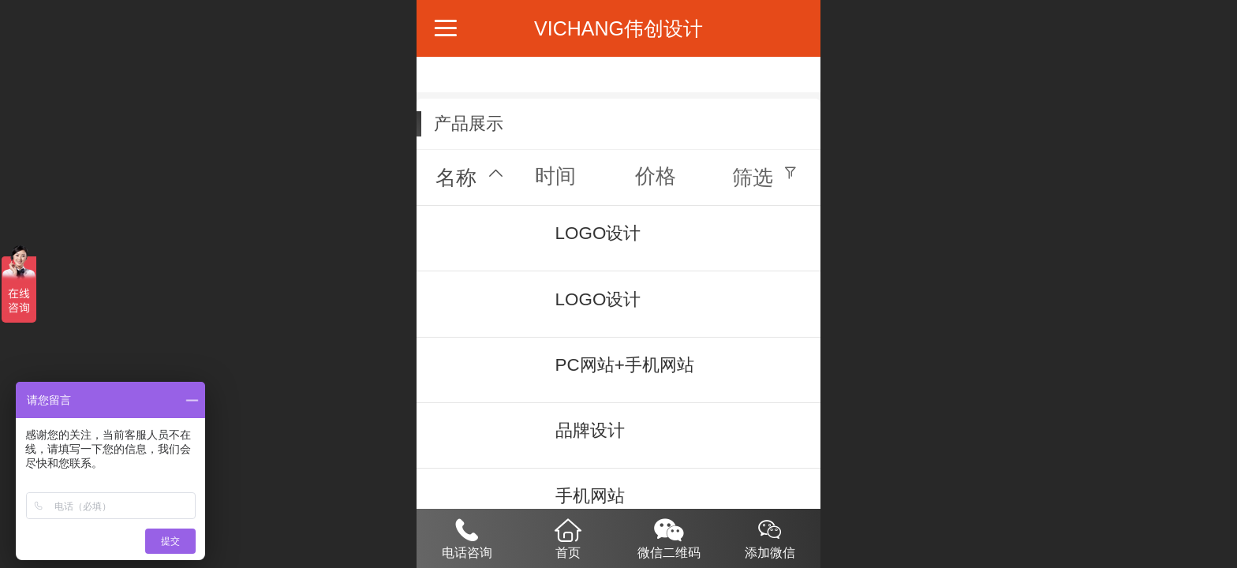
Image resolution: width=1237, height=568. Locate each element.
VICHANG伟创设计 (618, 28)
